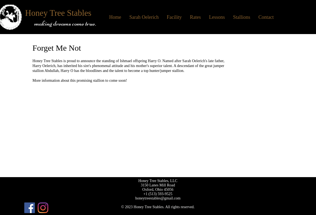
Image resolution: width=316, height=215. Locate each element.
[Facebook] (29, 207)
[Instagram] (43, 207)
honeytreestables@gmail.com (158, 198)
